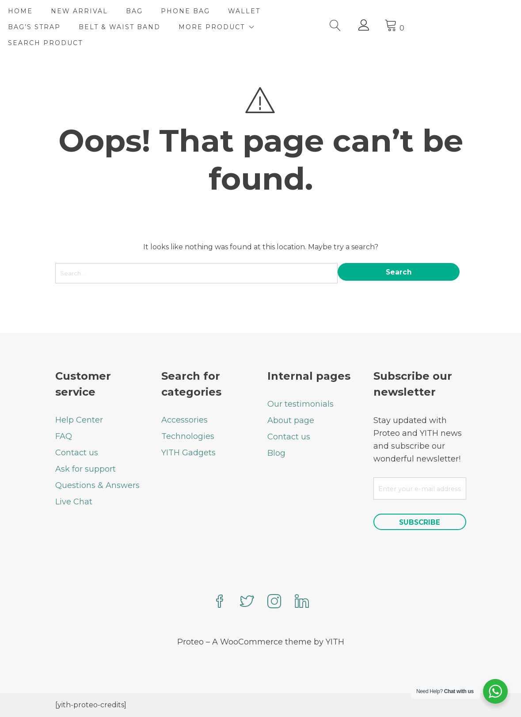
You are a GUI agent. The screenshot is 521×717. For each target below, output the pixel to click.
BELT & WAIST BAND (167, 27)
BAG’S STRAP (81, 27)
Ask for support (85, 468)
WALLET (291, 11)
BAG (181, 11)
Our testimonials (300, 403)
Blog (276, 453)
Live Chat (73, 501)
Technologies (187, 436)
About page (290, 420)
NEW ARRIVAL (126, 11)
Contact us (76, 452)
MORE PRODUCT (259, 27)
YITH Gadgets (188, 452)
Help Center (79, 419)
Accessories (184, 419)
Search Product (92, 43)
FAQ (63, 436)
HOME (67, 11)
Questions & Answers (97, 485)
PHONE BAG (232, 11)
